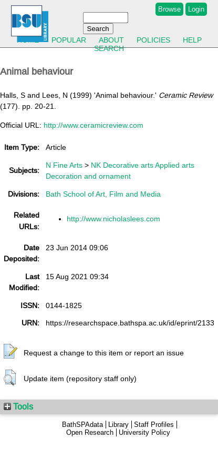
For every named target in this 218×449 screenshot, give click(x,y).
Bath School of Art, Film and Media (103, 194)
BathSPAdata (82, 424)
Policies (153, 40)
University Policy (144, 432)
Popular (68, 40)
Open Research (89, 432)
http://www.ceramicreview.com (93, 125)
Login (196, 9)
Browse (169, 9)
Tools (18, 406)
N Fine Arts (64, 165)
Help (192, 40)
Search (109, 48)
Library (118, 424)
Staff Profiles (154, 424)
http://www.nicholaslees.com (113, 219)
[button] (10, 352)
